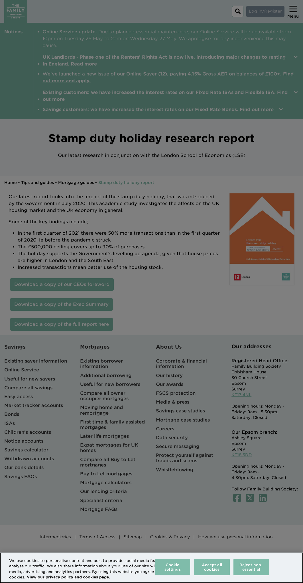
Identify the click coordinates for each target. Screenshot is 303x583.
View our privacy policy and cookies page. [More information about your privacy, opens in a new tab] (68, 577)
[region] (151, 567)
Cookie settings (172, 567)
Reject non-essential (251, 567)
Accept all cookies (212, 567)
